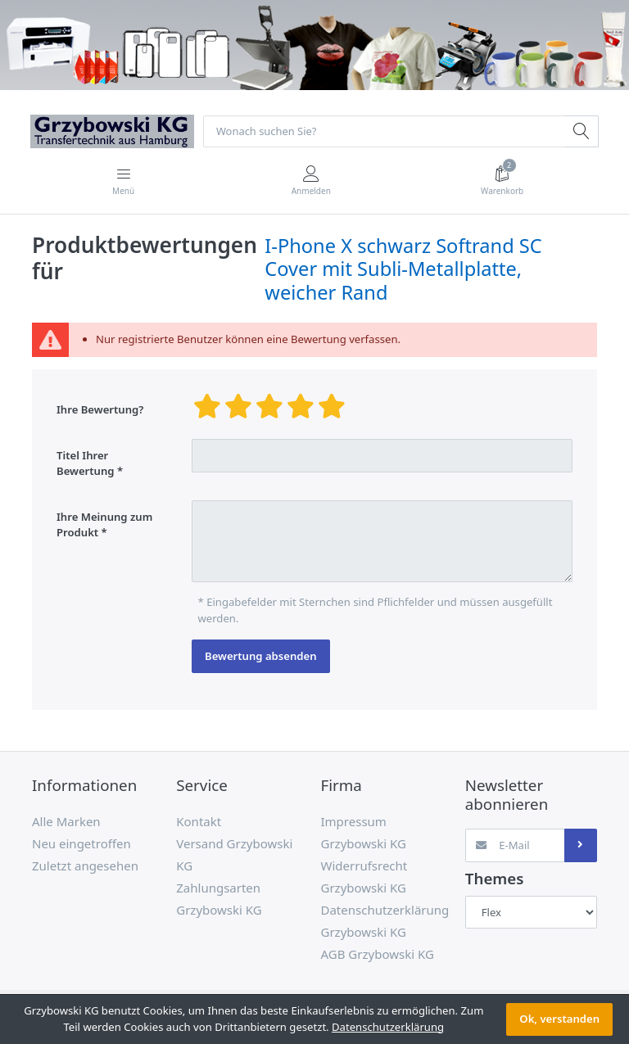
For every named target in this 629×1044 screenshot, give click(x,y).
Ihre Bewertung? (100, 410)
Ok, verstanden (559, 1018)
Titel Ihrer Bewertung (86, 463)
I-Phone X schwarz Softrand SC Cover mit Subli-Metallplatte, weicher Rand (403, 269)
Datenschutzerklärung (388, 1026)
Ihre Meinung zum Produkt (104, 525)
